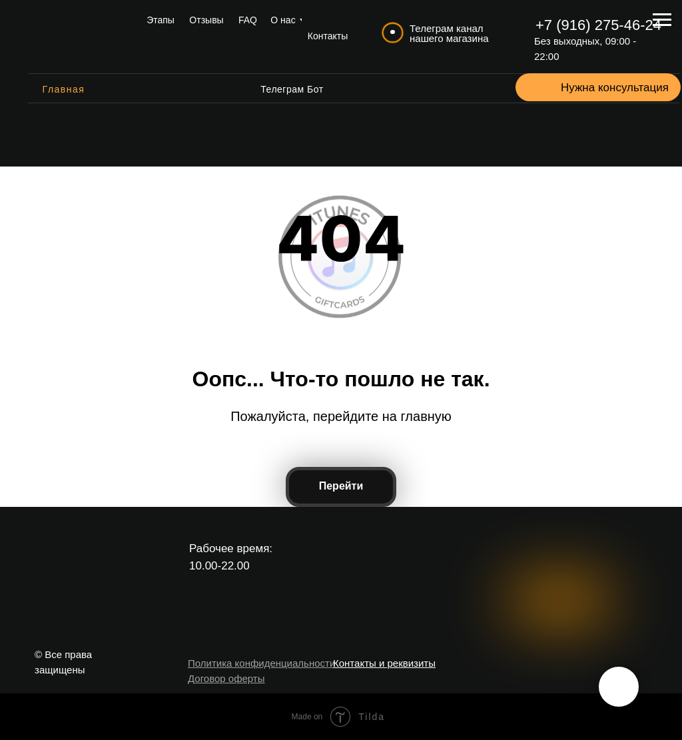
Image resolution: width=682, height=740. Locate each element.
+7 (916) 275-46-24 (598, 25)
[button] (544, 87)
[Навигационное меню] (662, 20)
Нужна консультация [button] (615, 87)
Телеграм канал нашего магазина (449, 33)
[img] (77, 36)
